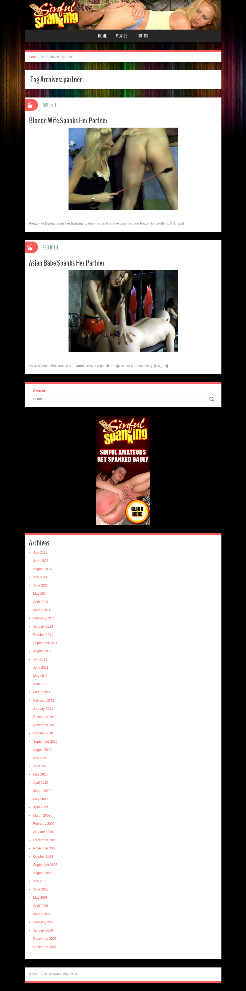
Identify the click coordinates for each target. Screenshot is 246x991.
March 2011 (42, 692)
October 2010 (43, 733)
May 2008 (40, 898)
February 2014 (44, 618)
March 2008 (42, 914)
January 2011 (43, 709)
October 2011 (43, 635)
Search (40, 390)
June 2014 (41, 585)
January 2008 (43, 930)
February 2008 (44, 922)
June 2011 (41, 668)
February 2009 (44, 824)
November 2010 (45, 725)
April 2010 (40, 783)
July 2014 (40, 577)
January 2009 (43, 832)
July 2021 (40, 553)
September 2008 (45, 865)
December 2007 (45, 939)
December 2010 (45, 717)
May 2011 (40, 676)
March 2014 (42, 610)
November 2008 (45, 848)
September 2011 (45, 643)
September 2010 (45, 741)
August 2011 (42, 651)
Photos (141, 36)
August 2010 (42, 750)
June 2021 (41, 561)
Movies (121, 36)
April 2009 (40, 807)
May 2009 (40, 799)
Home (102, 36)
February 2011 (44, 700)
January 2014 (43, 626)
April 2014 (40, 602)
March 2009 (42, 815)
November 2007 (45, 947)
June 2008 (41, 889)
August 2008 (42, 873)
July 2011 (40, 659)
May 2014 (40, 594)
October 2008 (43, 856)
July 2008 (40, 881)
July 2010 (40, 758)
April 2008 (40, 906)
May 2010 (40, 774)
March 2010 (42, 791)
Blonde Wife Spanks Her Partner (68, 120)
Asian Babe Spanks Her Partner (67, 263)
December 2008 (45, 840)
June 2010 (41, 766)
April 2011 (40, 684)
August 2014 (42, 569)
